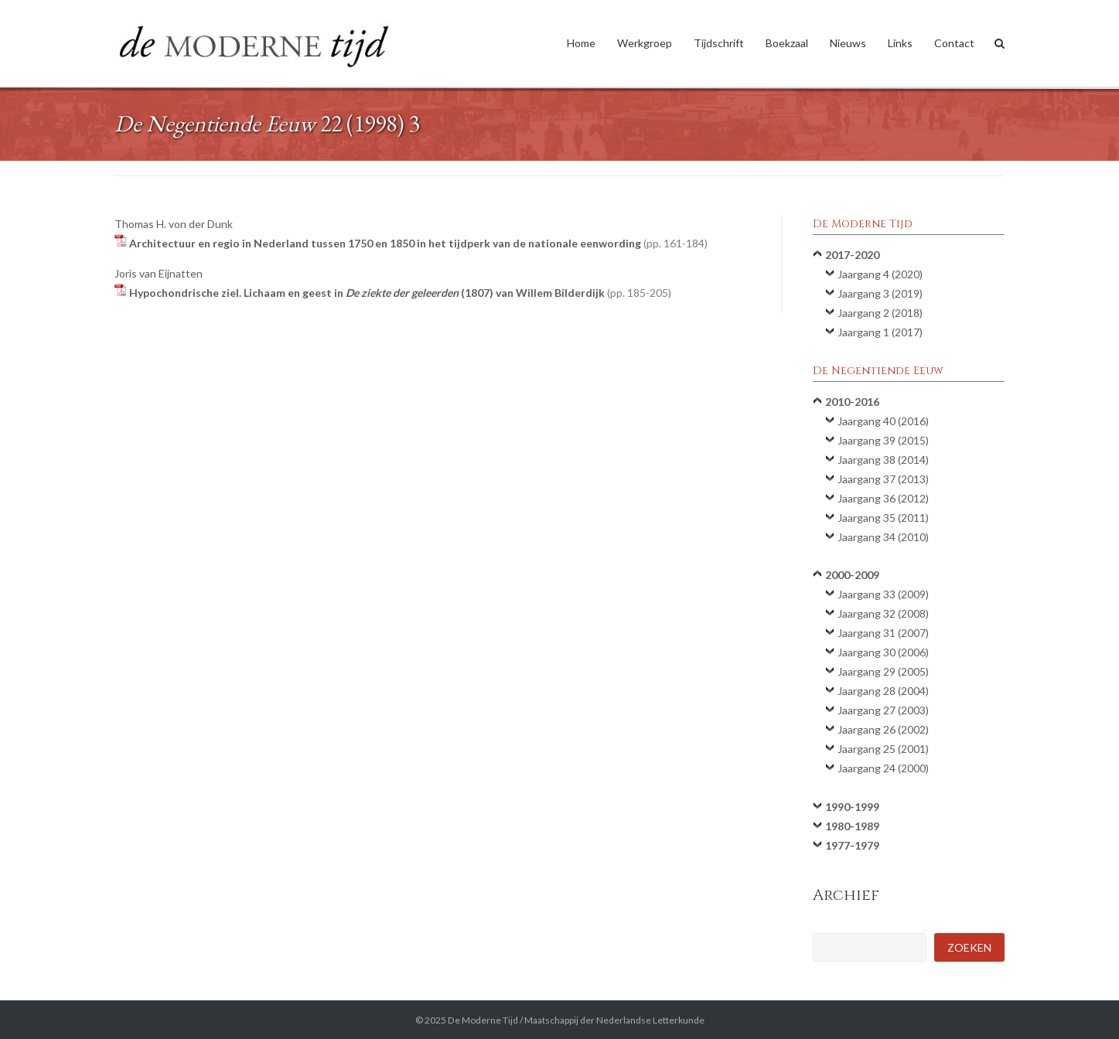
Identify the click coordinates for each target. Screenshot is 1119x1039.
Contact (954, 42)
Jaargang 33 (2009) (883, 594)
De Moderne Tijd (483, 1020)
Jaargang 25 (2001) (883, 748)
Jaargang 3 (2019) (880, 293)
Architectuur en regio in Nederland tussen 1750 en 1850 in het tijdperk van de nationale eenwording (418, 243)
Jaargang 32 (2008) (883, 613)
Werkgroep (644, 42)
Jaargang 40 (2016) (883, 421)
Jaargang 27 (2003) (883, 710)
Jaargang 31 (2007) (883, 632)
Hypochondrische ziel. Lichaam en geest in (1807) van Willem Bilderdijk (400, 292)
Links (900, 42)
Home (581, 42)
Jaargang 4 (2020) (880, 274)
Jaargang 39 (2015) (883, 440)
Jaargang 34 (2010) (883, 536)
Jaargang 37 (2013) (883, 478)
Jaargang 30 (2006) (883, 652)
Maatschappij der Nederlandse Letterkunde (614, 1020)
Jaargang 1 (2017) (880, 332)
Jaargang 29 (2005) (883, 671)
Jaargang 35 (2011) (883, 517)
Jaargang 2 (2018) (880, 312)
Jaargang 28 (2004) (883, 690)
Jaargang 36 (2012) (883, 498)
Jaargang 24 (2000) (883, 768)
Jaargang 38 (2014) (883, 459)
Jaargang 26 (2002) (883, 729)
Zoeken (969, 947)
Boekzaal (787, 42)
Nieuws (848, 42)
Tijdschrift (719, 42)
